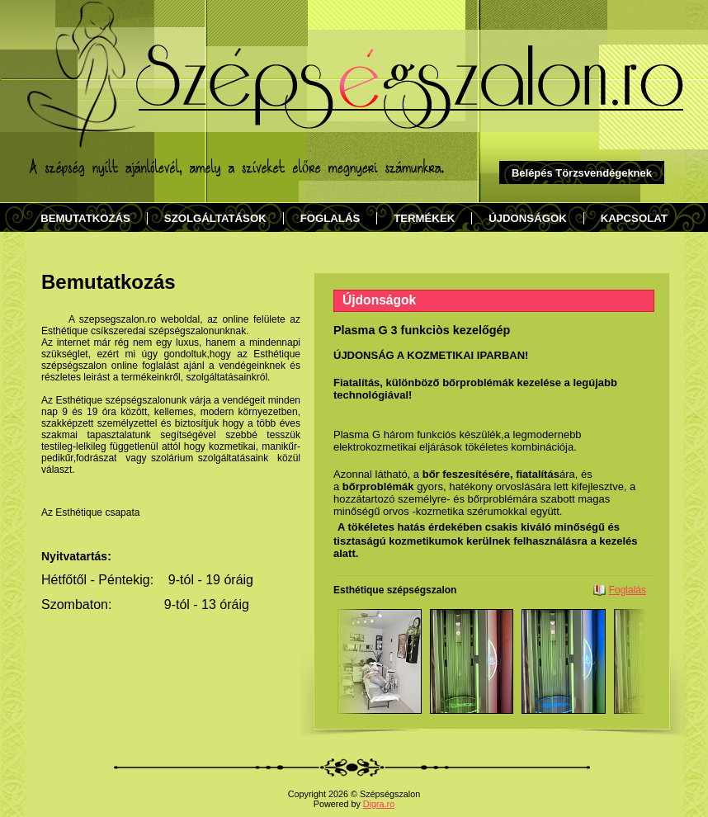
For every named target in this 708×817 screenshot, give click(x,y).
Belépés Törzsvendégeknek (582, 173)
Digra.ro (378, 804)
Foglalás (627, 590)
